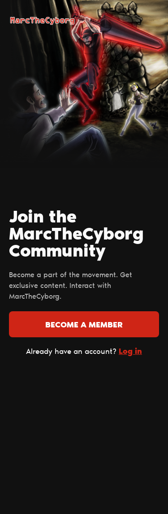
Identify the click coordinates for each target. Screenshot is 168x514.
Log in (130, 352)
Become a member (84, 326)
